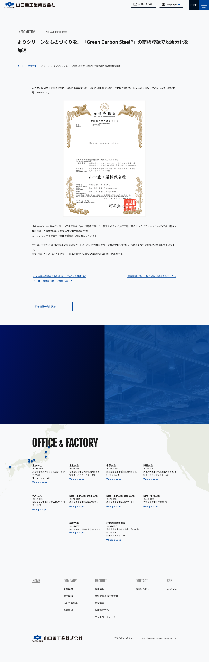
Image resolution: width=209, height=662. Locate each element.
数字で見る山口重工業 (106, 596)
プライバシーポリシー (124, 638)
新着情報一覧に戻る (45, 306)
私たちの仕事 (71, 603)
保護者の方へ (102, 610)
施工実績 (68, 596)
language (162, 6)
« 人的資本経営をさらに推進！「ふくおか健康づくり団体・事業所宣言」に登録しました (59, 278)
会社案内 (68, 589)
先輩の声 (99, 603)
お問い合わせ (136, 6)
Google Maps (40, 482)
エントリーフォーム (105, 617)
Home (36, 581)
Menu (201, 8)
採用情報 (99, 589)
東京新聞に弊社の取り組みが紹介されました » (151, 276)
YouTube (172, 589)
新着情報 (68, 610)
